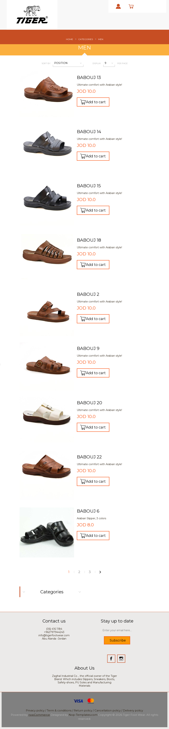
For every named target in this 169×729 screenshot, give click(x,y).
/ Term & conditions (58, 710)
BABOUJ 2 (88, 294)
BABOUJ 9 (88, 348)
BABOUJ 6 (88, 511)
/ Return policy (82, 710)
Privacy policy (35, 710)
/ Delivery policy (132, 710)
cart (134, 6)
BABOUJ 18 (89, 240)
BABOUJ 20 (89, 402)
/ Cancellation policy (107, 710)
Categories (85, 39)
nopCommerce (39, 715)
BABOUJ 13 (89, 77)
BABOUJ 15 (89, 185)
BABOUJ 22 (89, 456)
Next (100, 572)
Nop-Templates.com (83, 715)
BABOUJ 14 (89, 131)
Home (69, 39)
